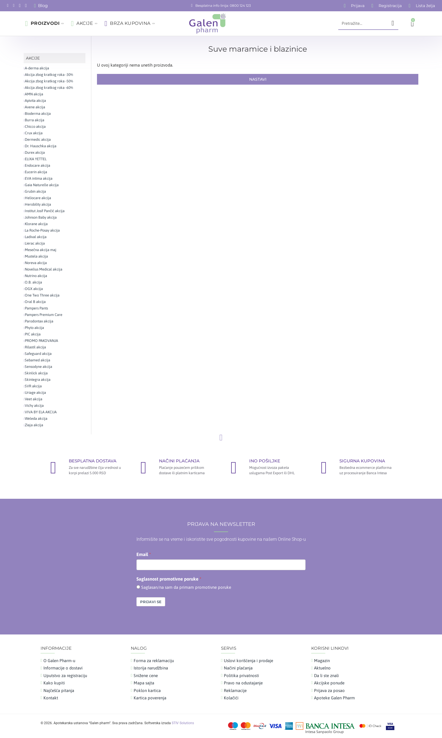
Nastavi (257, 79)
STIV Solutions (183, 723)
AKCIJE (33, 58)
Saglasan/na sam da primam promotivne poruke (186, 587)
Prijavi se (151, 601)
